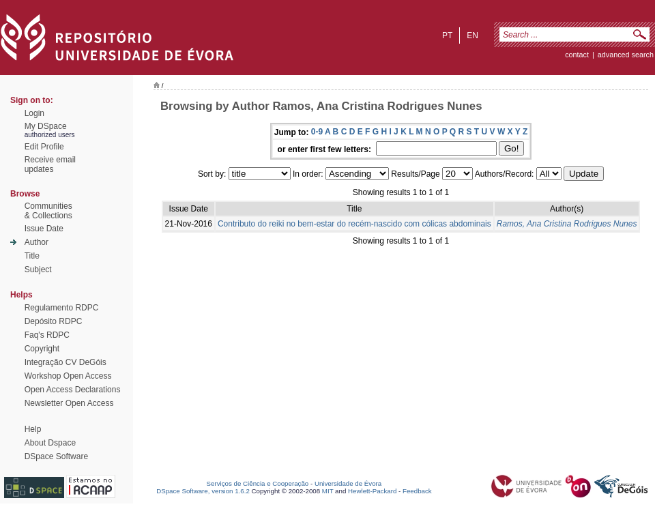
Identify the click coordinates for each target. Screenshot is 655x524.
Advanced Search (626, 54)
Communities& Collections (48, 210)
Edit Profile (44, 146)
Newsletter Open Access (69, 403)
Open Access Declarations (73, 389)
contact (577, 54)
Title (32, 256)
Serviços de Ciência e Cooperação (258, 483)
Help (33, 429)
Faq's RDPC (47, 335)
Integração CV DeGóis (65, 362)
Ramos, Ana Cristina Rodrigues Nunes (567, 224)
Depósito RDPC (54, 321)
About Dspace (50, 443)
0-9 (317, 131)
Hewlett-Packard (372, 491)
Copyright (42, 348)
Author (36, 242)
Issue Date (44, 228)
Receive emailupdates (50, 164)
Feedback (417, 491)
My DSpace (46, 126)
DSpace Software (56, 456)
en (472, 35)
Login (34, 113)
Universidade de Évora (348, 483)
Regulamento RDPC (62, 307)
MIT (328, 491)
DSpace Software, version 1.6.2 (203, 491)
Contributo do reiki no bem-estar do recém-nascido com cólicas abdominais (354, 224)
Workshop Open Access (68, 376)
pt (447, 35)
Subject (38, 269)
